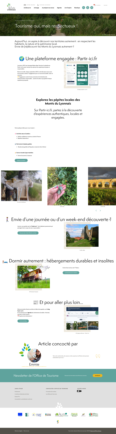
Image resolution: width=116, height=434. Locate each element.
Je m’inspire (68, 7)
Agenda (59, 7)
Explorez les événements (25, 316)
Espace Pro (17, 396)
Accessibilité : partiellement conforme (23, 399)
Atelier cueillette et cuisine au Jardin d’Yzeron (29, 136)
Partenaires (17, 391)
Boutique (77, 7)
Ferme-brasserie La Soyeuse (25, 155)
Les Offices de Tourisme (51, 394)
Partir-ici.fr (20, 67)
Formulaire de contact (51, 391)
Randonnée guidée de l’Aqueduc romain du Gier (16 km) (32, 147)
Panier (105, 5)
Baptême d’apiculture (23, 138)
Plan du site (26, 430)
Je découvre (27, 7)
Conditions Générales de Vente (22, 394)
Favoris (98, 5)
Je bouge (36, 7)
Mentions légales (18, 430)
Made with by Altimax (95, 430)
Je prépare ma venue (48, 7)
